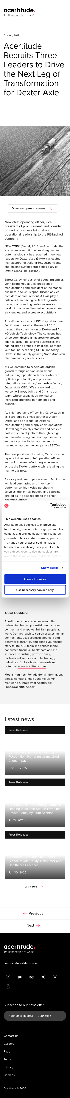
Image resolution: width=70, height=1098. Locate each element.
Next (30, 927)
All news (31, 888)
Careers (9, 1044)
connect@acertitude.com (21, 963)
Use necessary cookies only (35, 590)
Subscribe (44, 1016)
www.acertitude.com (32, 668)
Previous (36, 915)
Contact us (11, 1036)
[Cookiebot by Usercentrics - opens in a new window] (50, 505)
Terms (8, 1059)
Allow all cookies (35, 579)
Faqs (7, 1051)
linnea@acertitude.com (20, 688)
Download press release (28, 210)
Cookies (9, 1075)
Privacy (8, 1067)
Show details (50, 567)
